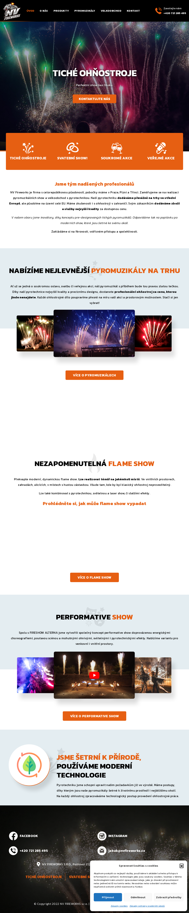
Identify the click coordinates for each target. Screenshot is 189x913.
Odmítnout (138, 897)
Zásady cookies (119, 906)
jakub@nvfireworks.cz (126, 850)
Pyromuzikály (84, 11)
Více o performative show (94, 716)
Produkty (61, 11)
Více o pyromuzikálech (94, 375)
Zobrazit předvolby (168, 897)
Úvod (30, 11)
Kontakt (133, 11)
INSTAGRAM (117, 835)
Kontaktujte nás (94, 98)
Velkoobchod (111, 11)
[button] (181, 866)
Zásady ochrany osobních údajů (147, 906)
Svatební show (83, 877)
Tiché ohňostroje (43, 877)
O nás (44, 11)
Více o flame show (94, 577)
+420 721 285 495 (175, 13)
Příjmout (108, 897)
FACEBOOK (29, 835)
